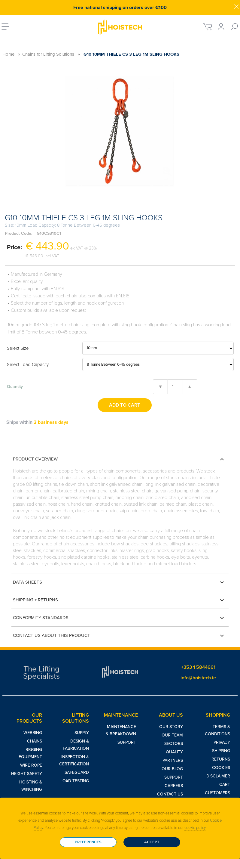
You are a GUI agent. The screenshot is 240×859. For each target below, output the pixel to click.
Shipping (221, 750)
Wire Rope (31, 765)
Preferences (88, 842)
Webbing (32, 732)
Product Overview (119, 459)
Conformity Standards (119, 618)
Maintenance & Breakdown (121, 730)
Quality (174, 752)
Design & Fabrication (76, 745)
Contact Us (170, 794)
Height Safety (26, 773)
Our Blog (172, 768)
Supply (81, 732)
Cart (224, 784)
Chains (34, 741)
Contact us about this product (119, 635)
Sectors (173, 743)
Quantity (15, 386)
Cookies (221, 767)
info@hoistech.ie (198, 678)
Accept (151, 842)
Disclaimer (218, 776)
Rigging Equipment (30, 753)
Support (126, 742)
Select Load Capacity (28, 364)
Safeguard (77, 772)
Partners (173, 760)
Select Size (18, 348)
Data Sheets (119, 582)
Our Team (172, 735)
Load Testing (74, 780)
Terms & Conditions (217, 730)
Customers (217, 792)
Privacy (222, 742)
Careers (174, 785)
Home (8, 54)
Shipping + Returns (119, 600)
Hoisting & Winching (30, 786)
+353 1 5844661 (198, 667)
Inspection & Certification (74, 760)
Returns (220, 759)
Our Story (171, 726)
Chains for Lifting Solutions (48, 54)
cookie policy (194, 827)
